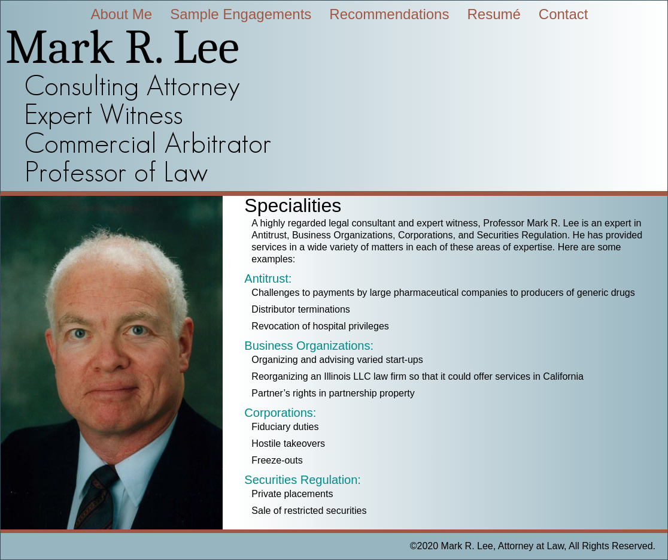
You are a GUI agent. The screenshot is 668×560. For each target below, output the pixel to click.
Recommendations (389, 14)
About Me (121, 14)
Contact (563, 14)
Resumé (493, 14)
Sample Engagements (240, 14)
